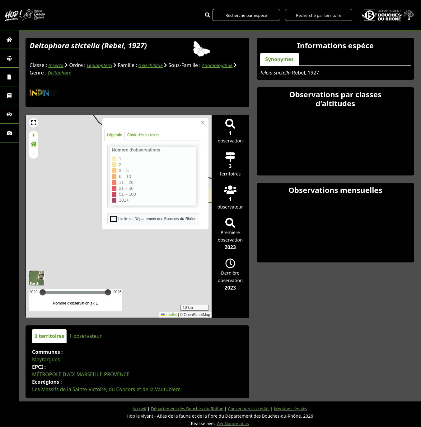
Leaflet (169, 315)
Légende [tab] (114, 135)
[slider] (108, 292)
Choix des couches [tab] (143, 135)
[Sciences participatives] (9, 114)
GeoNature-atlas (233, 423)
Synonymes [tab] (279, 59)
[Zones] (9, 58)
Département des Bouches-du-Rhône (185, 408)
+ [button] (33, 135)
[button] (33, 122)
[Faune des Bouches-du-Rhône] (9, 95)
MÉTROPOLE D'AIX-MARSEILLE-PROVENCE (80, 374)
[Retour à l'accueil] (9, 39)
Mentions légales (293, 408)
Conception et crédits (249, 408)
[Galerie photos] (9, 133)
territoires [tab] (49, 336)
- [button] (33, 154)
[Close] (202, 123)
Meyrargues (46, 359)
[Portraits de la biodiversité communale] (9, 77)
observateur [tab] (85, 336)
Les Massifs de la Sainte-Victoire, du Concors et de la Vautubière (106, 389)
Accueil (136, 408)
